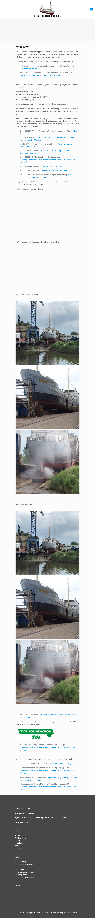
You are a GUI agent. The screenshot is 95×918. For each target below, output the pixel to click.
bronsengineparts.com (24, 864)
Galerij (17, 841)
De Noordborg (20, 838)
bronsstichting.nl (21, 862)
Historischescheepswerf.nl (25, 872)
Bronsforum (19, 869)
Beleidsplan (19, 843)
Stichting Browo (21, 875)
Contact (18, 848)
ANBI (17, 846)
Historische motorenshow (25, 877)
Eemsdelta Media (70, 913)
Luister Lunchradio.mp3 (29, 69)
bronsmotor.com (21, 867)
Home (17, 835)
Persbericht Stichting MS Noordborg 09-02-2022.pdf (40, 75)
